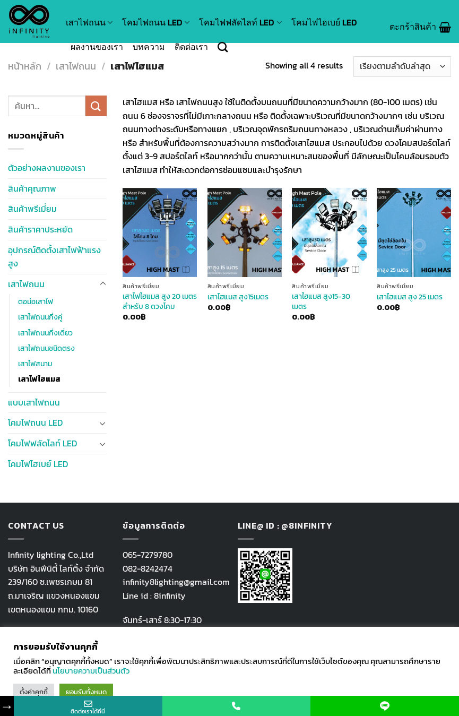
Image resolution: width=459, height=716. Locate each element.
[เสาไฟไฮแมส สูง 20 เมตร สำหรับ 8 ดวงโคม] (160, 232)
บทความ (149, 46)
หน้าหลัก (24, 66)
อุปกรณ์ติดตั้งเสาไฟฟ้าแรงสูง (54, 257)
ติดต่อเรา (191, 46)
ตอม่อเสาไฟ (35, 301)
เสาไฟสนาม (35, 363)
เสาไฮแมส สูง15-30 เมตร (321, 301)
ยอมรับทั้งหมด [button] (86, 692)
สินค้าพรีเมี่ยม (32, 208)
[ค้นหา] (223, 47)
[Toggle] (103, 284)
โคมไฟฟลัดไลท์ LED (240, 22)
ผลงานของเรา (97, 46)
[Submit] (96, 106)
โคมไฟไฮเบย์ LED (324, 22)
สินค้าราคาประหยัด (40, 229)
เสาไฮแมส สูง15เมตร (238, 297)
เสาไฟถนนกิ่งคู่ (40, 317)
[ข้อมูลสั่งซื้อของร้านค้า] (402, 66)
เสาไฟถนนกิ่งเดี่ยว (45, 333)
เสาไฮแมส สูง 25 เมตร (410, 297)
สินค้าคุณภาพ (32, 188)
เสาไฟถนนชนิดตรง (46, 348)
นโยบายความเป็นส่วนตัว (91, 671)
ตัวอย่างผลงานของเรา (46, 167)
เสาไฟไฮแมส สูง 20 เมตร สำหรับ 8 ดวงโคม (160, 301)
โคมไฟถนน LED (155, 22)
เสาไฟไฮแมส (39, 379)
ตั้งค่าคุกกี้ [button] (34, 692)
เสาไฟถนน (89, 22)
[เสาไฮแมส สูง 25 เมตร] (414, 232)
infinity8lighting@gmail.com (176, 581)
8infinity (170, 595)
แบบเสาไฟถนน (34, 402)
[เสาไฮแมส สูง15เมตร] (244, 232)
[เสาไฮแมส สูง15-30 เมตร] (329, 232)
